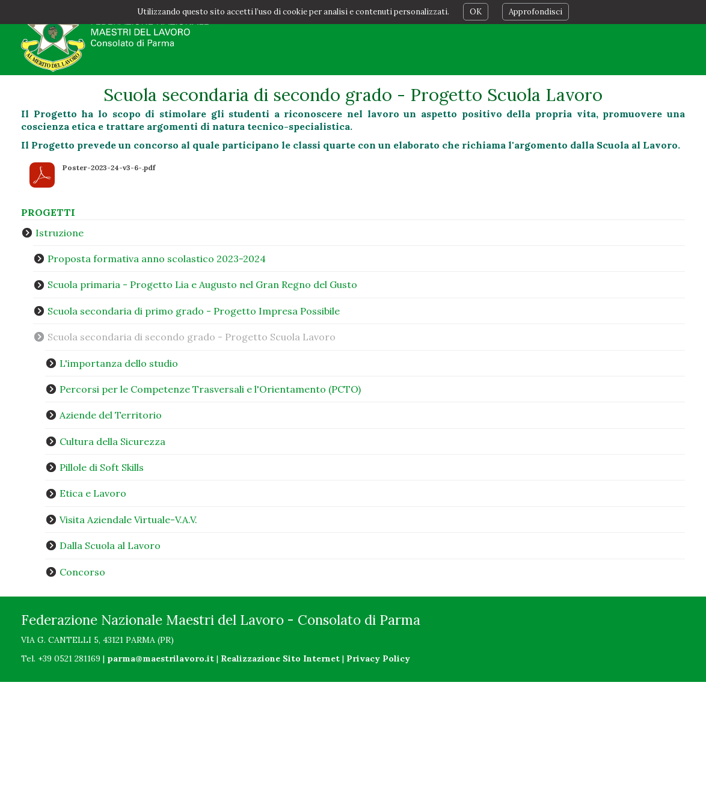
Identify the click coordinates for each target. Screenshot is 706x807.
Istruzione (59, 233)
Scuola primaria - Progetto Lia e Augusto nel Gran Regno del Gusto (202, 284)
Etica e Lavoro (93, 493)
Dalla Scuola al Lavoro (110, 545)
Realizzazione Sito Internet (280, 658)
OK (476, 12)
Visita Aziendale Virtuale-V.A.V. (128, 520)
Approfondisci (535, 12)
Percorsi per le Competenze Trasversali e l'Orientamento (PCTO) (210, 389)
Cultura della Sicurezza (112, 441)
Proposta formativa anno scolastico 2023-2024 (157, 259)
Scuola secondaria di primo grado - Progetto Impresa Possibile (194, 311)
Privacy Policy (378, 658)
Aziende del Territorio (111, 415)
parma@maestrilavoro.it (160, 658)
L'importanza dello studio (119, 363)
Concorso (82, 572)
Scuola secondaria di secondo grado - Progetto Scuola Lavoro (192, 337)
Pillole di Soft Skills (102, 467)
